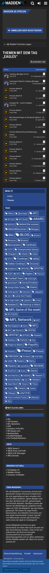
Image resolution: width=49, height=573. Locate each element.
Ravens (12, 366)
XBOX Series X (13, 448)
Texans (25, 384)
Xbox (9, 401)
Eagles (28, 273)
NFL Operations (13, 424)
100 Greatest (12, 422)
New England (13, 326)
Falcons (40, 274)
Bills (11, 235)
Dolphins (12, 269)
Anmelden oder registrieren (26, 30)
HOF (9, 426)
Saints (33, 370)
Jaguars (38, 292)
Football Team (15, 278)
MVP (37, 320)
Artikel (9, 196)
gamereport (12, 283)
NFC (34, 325)
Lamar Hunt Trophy (23, 296)
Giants (33, 287)
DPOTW (38, 268)
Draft (10, 274)
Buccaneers (14, 244)
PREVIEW (13, 356)
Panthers (11, 340)
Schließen (25, 570)
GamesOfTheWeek (29, 283)
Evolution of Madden (16, 475)
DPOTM (24, 269)
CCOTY (10, 250)
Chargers (12, 254)
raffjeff (10, 361)
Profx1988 (38, 357)
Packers (37, 335)
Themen (10, 200)
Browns (24, 240)
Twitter (32, 388)
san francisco (13, 375)
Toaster (10, 389)
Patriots (23, 340)
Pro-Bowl (26, 356)
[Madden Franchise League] (15, 3)
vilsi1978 (25, 393)
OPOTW (13, 335)
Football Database (14, 436)
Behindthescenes (17, 229)
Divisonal (34, 264)
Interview (26, 292)
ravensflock (24, 366)
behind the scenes (28, 224)
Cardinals (31, 244)
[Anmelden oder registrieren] (39, 3)
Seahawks (26, 376)
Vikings (11, 393)
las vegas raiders (13, 300)
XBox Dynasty (13, 456)
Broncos (12, 240)
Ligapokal (27, 300)
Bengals (35, 229)
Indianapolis (13, 292)
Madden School (14, 472)
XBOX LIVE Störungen (16, 453)
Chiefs (24, 254)
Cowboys (22, 258)
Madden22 (13, 304)
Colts (34, 254)
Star (26, 380)
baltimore (11, 224)
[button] (45, 3)
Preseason (11, 351)
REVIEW (38, 365)
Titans (34, 384)
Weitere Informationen (11, 570)
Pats (33, 340)
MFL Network (21, 320)
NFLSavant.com (13, 431)
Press (26, 351)
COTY (9, 259)
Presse (39, 351)
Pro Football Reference (16, 438)
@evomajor (22, 214)
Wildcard (34, 397)
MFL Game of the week (24, 310)
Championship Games (28, 249)
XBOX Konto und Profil (17, 451)
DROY (18, 274)
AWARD (38, 219)
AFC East (11, 219)
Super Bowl (12, 384)
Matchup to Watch (31, 304)
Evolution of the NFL (15, 429)
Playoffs (33, 344)
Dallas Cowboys (16, 263)
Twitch (21, 388)
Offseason (19, 330)
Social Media (14, 379)
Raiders (20, 361)
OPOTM (31, 330)
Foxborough (32, 279)
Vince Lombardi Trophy (17, 397)
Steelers (36, 379)
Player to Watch (15, 345)
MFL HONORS (12, 314)
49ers (10, 213)
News (25, 326)
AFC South (23, 219)
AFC (35, 213)
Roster (23, 371)
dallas (36, 258)
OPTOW (25, 335)
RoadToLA (12, 371)
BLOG (24, 235)
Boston (37, 235)
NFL (9, 330)
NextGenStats (13, 433)
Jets (9, 296)
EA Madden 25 (13, 470)
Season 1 (39, 375)
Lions (38, 300)
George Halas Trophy (16, 287)
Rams (32, 361)
